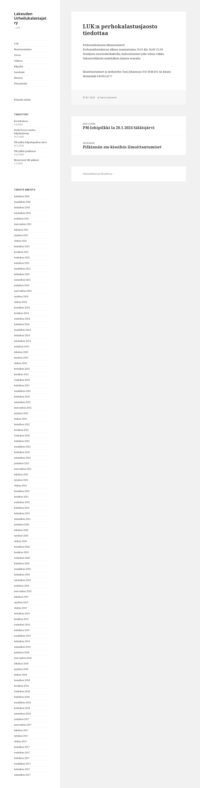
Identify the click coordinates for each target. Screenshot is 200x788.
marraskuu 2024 (23, 290)
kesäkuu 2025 (21, 251)
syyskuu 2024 (21, 296)
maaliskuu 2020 (22, 569)
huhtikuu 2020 (21, 563)
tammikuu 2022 (22, 457)
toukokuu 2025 (22, 257)
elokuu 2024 (20, 302)
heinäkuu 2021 (22, 491)
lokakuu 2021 (21, 474)
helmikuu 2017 (22, 769)
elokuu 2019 (20, 607)
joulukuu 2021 (21, 463)
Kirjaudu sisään (22, 99)
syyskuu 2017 (21, 735)
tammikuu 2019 (22, 646)
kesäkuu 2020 (21, 552)
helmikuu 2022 (22, 452)
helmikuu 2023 (22, 396)
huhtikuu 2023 (21, 385)
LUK (16, 43)
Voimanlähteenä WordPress (97, 173)
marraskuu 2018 (23, 658)
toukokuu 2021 (22, 502)
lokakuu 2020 (21, 530)
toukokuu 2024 (22, 318)
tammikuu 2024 (22, 340)
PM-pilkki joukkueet (25, 151)
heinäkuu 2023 (22, 368)
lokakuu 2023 (21, 352)
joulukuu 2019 (21, 585)
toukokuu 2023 (22, 379)
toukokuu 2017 (22, 752)
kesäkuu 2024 (21, 313)
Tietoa (17, 55)
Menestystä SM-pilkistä (26, 160)
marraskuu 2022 (23, 407)
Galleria (18, 60)
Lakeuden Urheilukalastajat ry (30, 18)
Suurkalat (19, 72)
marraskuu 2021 (23, 468)
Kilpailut (18, 66)
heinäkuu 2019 (22, 613)
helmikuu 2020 (22, 574)
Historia (18, 77)
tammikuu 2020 (22, 580)
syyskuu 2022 (21, 413)
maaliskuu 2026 (22, 201)
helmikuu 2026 (22, 207)
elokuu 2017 (20, 741)
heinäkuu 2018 (22, 680)
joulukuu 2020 (21, 524)
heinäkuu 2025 (22, 246)
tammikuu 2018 (22, 713)
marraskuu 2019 (23, 591)
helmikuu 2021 (22, 513)
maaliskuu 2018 (22, 702)
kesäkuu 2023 (21, 374)
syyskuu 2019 (21, 602)
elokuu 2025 (20, 240)
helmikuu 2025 (22, 274)
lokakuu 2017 (21, 730)
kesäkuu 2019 (21, 619)
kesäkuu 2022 (21, 429)
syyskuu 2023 (21, 357)
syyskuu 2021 (21, 480)
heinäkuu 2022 (22, 424)
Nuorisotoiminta (23, 49)
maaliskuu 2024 (22, 329)
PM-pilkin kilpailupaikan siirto (30, 142)
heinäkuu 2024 (22, 307)
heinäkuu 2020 (22, 546)
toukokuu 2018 (22, 691)
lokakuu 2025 (21, 229)
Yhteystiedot (20, 83)
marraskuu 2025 (23, 224)
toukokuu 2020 (22, 557)
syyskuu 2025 (21, 235)
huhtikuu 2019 (21, 630)
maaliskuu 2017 (22, 763)
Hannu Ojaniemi (108, 97)
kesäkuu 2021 (21, 496)
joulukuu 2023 (21, 346)
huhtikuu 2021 (21, 507)
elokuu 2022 (20, 418)
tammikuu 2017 (22, 774)
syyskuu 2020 (21, 535)
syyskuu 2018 (21, 669)
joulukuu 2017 (21, 719)
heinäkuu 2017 (22, 747)
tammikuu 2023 (22, 402)
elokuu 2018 (20, 674)
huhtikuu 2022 (21, 441)
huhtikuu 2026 (21, 196)
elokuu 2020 (20, 541)
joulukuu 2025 (21, 218)
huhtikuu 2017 (21, 758)
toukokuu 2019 (22, 624)
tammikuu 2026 (22, 213)
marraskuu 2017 (23, 724)
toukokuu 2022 (22, 435)
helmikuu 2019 (22, 641)
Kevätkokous (21, 121)
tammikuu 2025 (22, 279)
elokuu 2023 (20, 363)
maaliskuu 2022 (22, 446)
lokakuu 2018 (21, 663)
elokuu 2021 (20, 485)
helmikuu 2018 (22, 708)
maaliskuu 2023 (22, 391)
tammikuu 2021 (22, 518)
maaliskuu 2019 (22, 635)
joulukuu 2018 (21, 652)
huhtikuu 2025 (21, 263)
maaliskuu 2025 (22, 268)
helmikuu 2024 (22, 335)
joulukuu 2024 (21, 285)
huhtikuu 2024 (21, 324)
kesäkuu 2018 (21, 685)
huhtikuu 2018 (21, 696)
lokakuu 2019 (21, 596)
